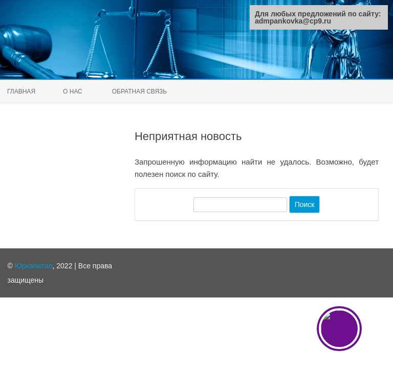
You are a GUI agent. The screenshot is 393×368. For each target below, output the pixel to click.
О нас (72, 91)
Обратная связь (139, 91)
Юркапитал (34, 266)
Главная (21, 91)
